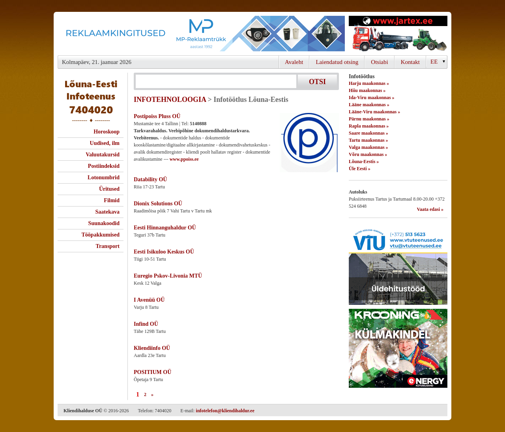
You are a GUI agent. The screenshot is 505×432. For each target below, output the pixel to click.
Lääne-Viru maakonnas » (374, 112)
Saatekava (107, 212)
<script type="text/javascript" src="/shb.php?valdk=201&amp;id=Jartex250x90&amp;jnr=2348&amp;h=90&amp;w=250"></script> (398, 33)
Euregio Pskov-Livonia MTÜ (168, 276)
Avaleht (294, 62)
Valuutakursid (103, 155)
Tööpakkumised (101, 235)
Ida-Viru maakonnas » (372, 97)
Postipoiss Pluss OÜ (157, 116)
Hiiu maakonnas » (367, 90)
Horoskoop (107, 132)
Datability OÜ (150, 179)
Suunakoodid (104, 223)
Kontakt (410, 62)
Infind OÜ (146, 324)
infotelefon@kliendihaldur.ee (225, 410)
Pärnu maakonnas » (369, 119)
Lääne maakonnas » (369, 104)
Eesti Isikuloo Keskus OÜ (164, 252)
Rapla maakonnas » (369, 126)
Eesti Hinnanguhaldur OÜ (165, 228)
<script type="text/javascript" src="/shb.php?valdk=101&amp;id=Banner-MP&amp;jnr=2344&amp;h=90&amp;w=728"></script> (201, 33)
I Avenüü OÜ (149, 300)
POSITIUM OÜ (152, 372)
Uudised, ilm (105, 143)
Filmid (112, 200)
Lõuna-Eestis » (364, 161)
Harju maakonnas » (369, 83)
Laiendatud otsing (337, 62)
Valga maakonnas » (368, 147)
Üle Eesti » (359, 168)
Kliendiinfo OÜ (152, 348)
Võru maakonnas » (368, 154)
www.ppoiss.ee (184, 159)
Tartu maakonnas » (368, 140)
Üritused (109, 189)
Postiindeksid (104, 166)
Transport (108, 246)
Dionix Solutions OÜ (158, 204)
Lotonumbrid (104, 177)
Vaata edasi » (430, 209)
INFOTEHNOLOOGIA (170, 99)
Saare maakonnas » (368, 133)
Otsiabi (379, 62)
